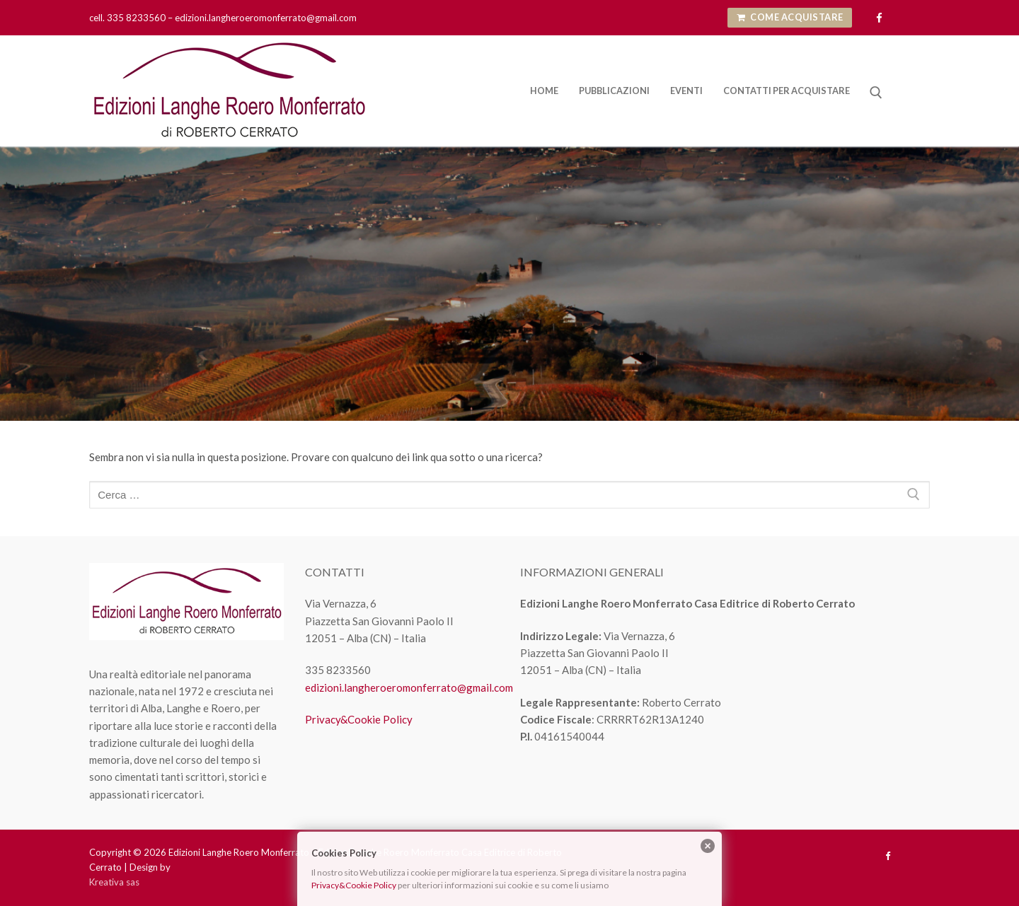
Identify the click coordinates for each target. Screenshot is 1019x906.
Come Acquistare (790, 17)
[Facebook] (879, 18)
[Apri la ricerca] (876, 92)
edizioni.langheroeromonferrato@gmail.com (409, 687)
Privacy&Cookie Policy (359, 719)
